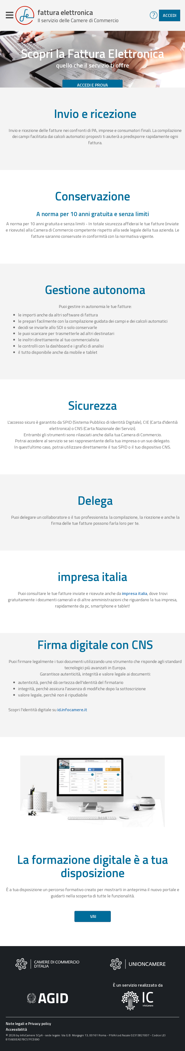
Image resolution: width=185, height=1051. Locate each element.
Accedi (169, 15)
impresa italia (134, 593)
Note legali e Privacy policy (28, 1023)
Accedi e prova (92, 85)
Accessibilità (16, 1029)
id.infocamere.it (72, 709)
